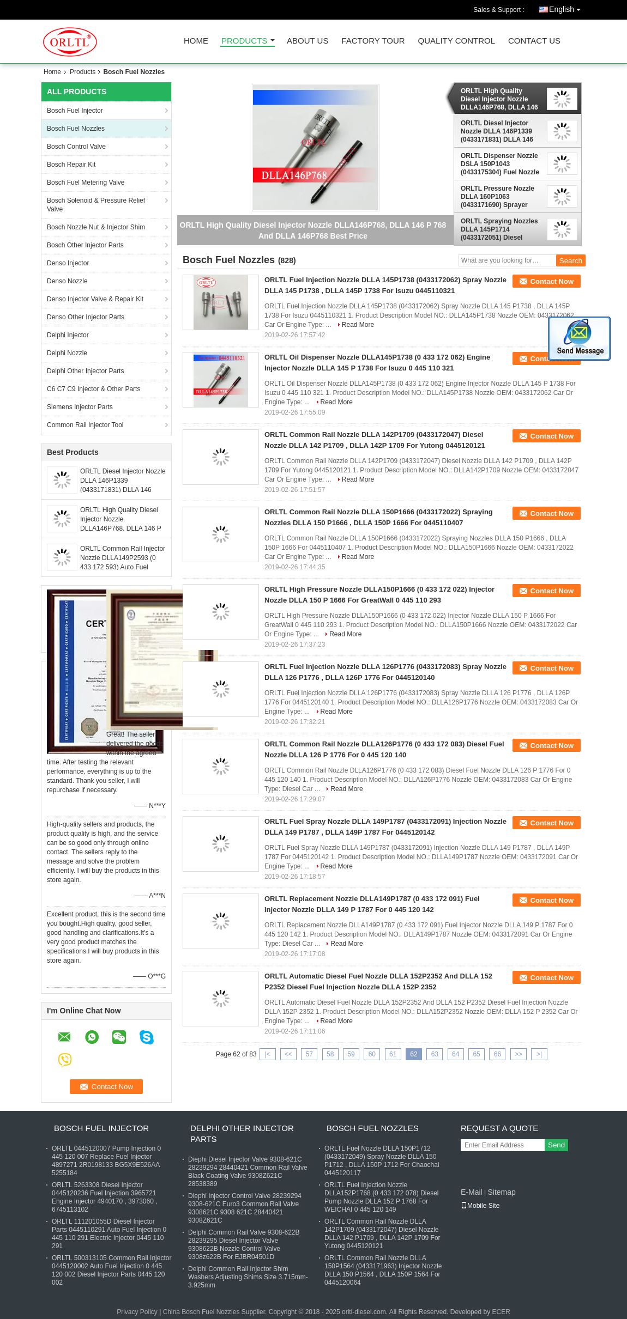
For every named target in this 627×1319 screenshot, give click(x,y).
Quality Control (456, 41)
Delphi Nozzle (67, 353)
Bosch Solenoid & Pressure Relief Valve (96, 205)
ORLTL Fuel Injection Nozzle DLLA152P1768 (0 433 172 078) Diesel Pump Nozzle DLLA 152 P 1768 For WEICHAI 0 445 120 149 (381, 1197)
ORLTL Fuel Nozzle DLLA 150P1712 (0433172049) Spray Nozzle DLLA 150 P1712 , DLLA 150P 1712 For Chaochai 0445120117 (381, 1161)
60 (372, 1054)
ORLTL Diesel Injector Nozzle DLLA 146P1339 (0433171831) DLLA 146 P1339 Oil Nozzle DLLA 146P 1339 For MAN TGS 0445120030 (498, 131)
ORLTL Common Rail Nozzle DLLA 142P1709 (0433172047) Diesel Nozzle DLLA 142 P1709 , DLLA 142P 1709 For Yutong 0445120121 (382, 1234)
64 (455, 1054)
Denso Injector (68, 263)
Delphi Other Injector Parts (85, 371)
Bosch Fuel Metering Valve (86, 182)
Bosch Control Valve (76, 146)
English (567, 7)
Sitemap (501, 1192)
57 (309, 1054)
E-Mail (472, 1192)
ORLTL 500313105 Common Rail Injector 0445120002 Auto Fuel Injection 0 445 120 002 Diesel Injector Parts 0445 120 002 (111, 1270)
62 (413, 1054)
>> (518, 1054)
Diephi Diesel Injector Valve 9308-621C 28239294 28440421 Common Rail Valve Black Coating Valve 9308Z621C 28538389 (248, 1172)
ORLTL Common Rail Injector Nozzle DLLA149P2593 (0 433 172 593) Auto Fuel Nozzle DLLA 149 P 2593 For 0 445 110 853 (122, 567)
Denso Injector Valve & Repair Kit (95, 299)
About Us (307, 41)
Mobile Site (480, 1205)
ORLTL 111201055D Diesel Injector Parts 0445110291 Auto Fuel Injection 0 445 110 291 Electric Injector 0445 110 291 (109, 1234)
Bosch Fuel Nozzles (76, 128)
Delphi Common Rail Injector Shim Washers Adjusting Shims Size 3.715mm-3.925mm (248, 1277)
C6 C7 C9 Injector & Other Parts (93, 389)
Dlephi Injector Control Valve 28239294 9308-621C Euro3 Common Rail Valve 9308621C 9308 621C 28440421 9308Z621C (245, 1208)
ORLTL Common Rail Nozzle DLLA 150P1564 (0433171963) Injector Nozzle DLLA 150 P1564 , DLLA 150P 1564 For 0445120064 (383, 1270)
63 (434, 1054)
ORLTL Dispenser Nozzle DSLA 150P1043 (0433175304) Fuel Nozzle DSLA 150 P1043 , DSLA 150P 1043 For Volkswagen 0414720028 (500, 164)
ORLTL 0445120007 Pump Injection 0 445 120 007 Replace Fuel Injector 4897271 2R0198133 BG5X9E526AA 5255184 (106, 1161)
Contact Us (534, 41)
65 (476, 1054)
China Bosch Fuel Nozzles (201, 1312)
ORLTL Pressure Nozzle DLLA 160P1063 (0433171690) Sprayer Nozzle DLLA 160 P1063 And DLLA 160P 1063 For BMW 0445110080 (499, 197)
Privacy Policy (137, 1312)
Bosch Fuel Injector (75, 110)
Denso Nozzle (67, 281)
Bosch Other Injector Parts (85, 245)
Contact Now (552, 281)
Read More (358, 325)
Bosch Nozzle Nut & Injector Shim (96, 227)
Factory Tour (373, 41)
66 (497, 1054)
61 (392, 1054)
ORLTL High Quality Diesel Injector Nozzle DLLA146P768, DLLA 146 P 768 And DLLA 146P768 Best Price (122, 528)
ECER (501, 1312)
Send (556, 1145)
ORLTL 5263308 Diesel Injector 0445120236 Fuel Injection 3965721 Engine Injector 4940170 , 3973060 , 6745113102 (105, 1197)
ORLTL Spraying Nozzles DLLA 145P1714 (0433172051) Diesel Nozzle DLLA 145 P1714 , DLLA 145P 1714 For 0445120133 (499, 229)
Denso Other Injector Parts (85, 317)
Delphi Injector (68, 335)
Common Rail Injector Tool (85, 425)
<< (288, 1054)
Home (196, 41)
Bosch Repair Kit (71, 164)
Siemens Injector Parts (80, 407)
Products (244, 41)
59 (350, 1054)
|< (267, 1054)
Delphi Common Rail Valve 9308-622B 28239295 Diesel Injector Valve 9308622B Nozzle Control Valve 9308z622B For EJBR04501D (244, 1245)
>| (539, 1054)
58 (330, 1054)
